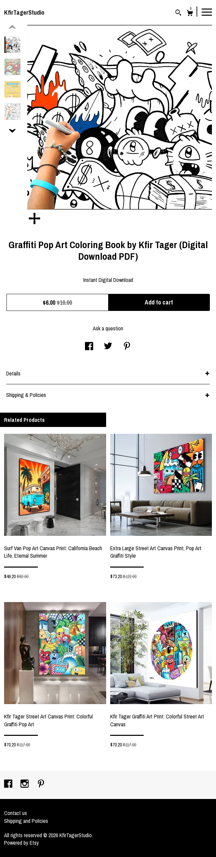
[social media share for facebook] (89, 347)
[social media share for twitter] (108, 347)
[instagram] (25, 784)
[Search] (178, 13)
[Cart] (190, 14)
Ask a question (108, 328)
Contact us (15, 813)
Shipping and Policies (26, 821)
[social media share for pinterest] (127, 347)
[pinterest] (41, 784)
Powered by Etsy (21, 842)
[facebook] (9, 784)
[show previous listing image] (12, 27)
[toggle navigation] (207, 11)
